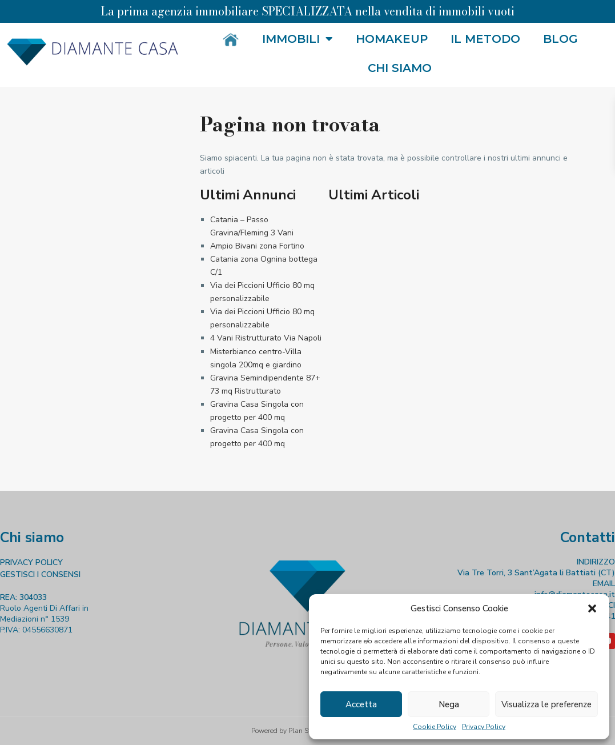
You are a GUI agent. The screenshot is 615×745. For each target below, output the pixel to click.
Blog (560, 39)
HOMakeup (392, 39)
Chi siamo (400, 68)
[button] (592, 608)
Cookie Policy (434, 727)
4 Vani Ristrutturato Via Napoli (265, 338)
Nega (449, 704)
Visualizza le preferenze (546, 704)
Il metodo (485, 39)
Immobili (297, 38)
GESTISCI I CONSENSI (40, 574)
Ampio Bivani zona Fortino (257, 246)
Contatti (587, 537)
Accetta (361, 704)
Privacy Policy (483, 727)
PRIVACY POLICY (31, 562)
